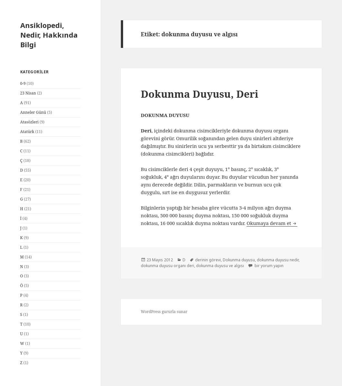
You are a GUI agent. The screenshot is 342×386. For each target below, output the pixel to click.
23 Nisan (28, 93)
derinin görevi (208, 260)
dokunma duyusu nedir (278, 260)
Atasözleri (29, 122)
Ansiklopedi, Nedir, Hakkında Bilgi (49, 34)
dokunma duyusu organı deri (167, 265)
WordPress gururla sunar (164, 311)
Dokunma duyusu (239, 260)
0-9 (23, 83)
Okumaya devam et (272, 223)
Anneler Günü (33, 112)
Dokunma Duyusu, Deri (199, 94)
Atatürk (27, 131)
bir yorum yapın (269, 265)
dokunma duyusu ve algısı (220, 265)
